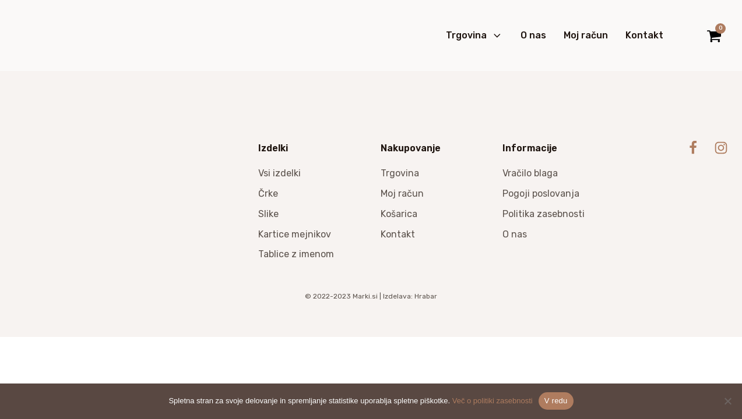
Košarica (399, 213)
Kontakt (644, 35)
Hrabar (425, 296)
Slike (268, 213)
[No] (727, 401)
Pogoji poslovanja (540, 193)
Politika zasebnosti (543, 213)
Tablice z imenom (296, 254)
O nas (533, 35)
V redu (556, 400)
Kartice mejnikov (294, 234)
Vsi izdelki (279, 173)
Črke (268, 193)
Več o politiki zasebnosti (492, 400)
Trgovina (474, 35)
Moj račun (586, 35)
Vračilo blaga (530, 173)
